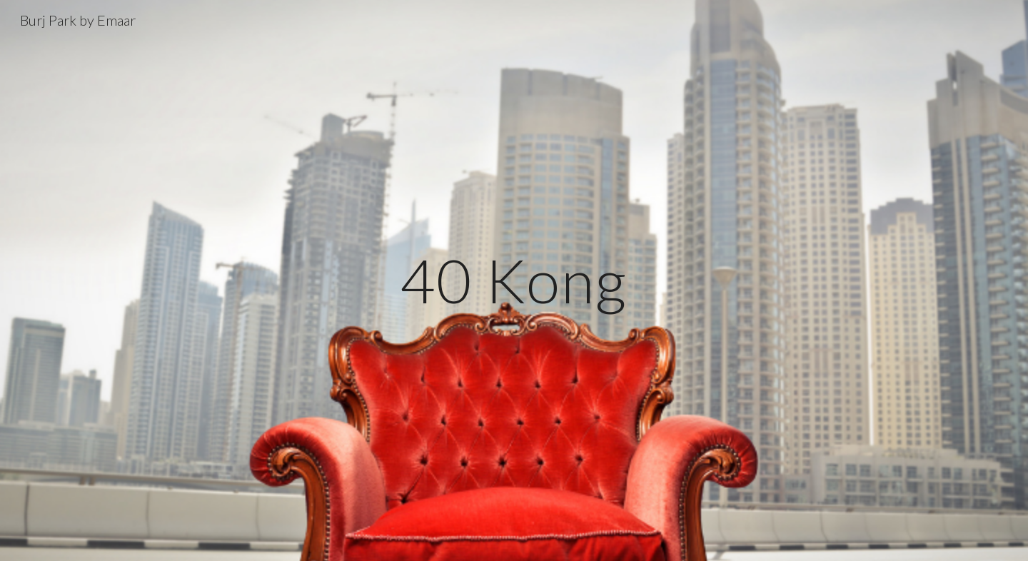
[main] (514, 280)
